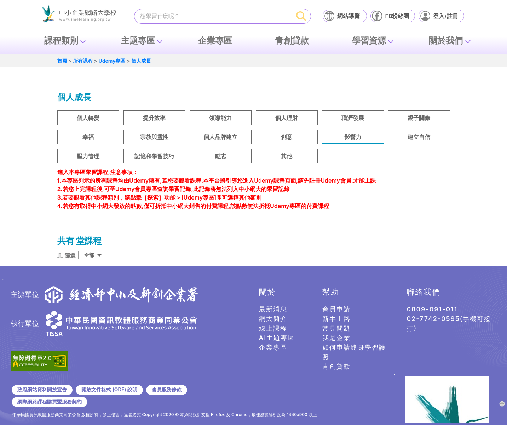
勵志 (220, 156)
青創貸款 (292, 40)
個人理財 (286, 117)
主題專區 (138, 40)
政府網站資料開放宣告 (42, 389)
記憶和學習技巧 (154, 156)
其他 (286, 156)
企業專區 (215, 40)
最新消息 (273, 309)
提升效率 (154, 117)
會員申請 (336, 309)
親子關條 (419, 117)
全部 (89, 255)
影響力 (352, 136)
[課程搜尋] (213, 16)
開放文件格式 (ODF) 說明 (109, 389)
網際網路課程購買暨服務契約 (49, 401)
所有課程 (83, 61)
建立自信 (419, 136)
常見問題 (336, 328)
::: (4, 279)
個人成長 (141, 61)
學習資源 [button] (369, 40)
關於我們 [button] (446, 40)
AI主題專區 (277, 337)
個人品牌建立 (220, 136)
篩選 (70, 255)
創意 (286, 136)
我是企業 (336, 337)
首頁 (62, 61)
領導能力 (220, 117)
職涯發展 (352, 117)
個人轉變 (88, 117)
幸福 (88, 136)
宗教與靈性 (154, 136)
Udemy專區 (111, 61)
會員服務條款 (167, 389)
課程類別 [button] (61, 40)
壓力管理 (88, 156)
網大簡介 (273, 318)
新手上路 (336, 318)
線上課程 (273, 328)
